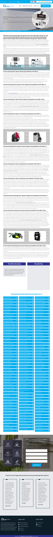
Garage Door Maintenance (24, 331)
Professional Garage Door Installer (40, 372)
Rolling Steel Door (38, 392)
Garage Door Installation (23, 305)
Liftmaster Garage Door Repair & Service (41, 343)
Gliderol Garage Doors (38, 331)
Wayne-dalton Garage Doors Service (41, 421)
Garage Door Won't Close (39, 308)
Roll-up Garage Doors (38, 383)
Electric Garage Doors (7, 340)
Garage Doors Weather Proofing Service (41, 317)
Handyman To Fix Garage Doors (40, 337)
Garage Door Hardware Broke (8, 430)
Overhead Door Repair (38, 360)
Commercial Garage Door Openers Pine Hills (13, 31)
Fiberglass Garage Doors (8, 349)
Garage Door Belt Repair (7, 363)
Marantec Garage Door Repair (40, 349)
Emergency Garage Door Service (9, 343)
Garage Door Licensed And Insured (25, 323)
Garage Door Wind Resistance (40, 305)
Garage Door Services (27, 5)
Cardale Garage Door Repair (8, 320)
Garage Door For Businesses (8, 404)
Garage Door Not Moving (23, 343)
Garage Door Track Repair (24, 428)
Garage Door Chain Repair (8, 375)
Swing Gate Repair (38, 415)
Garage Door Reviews (23, 386)
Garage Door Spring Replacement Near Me (26, 408)
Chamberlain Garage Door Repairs (9, 323)
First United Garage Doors (8, 352)
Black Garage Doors (7, 311)
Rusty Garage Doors (38, 398)
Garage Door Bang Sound (8, 357)
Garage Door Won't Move (39, 311)
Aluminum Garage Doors (7, 297)
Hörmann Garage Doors (39, 340)
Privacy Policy (22, 529)
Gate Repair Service (38, 323)
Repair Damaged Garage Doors (40, 375)
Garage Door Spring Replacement (25, 405)
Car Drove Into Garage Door (8, 317)
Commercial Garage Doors (8, 331)
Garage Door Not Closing (23, 340)
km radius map (38, 277)
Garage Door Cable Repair (8, 369)
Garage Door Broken (7, 366)
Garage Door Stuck (23, 414)
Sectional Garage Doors (39, 404)
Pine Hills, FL (4, 1)
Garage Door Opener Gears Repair (25, 352)
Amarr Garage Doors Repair (8, 300)
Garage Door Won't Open (39, 314)
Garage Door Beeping (7, 360)
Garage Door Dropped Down (8, 383)
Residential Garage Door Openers (40, 378)
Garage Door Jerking (23, 320)
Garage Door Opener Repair (24, 357)
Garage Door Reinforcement (24, 375)
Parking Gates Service (38, 369)
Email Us (20, 1)
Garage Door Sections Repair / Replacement (24, 390)
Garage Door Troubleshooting (40, 297)
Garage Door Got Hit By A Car (8, 421)
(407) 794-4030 (46, 5)
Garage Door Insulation (23, 311)
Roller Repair (37, 386)
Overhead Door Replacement (40, 363)
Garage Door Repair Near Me (24, 383)
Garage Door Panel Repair (24, 366)
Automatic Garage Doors (8, 305)
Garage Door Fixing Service (8, 401)
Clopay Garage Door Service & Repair (9, 326)
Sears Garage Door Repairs (39, 401)
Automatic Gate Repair (7, 308)
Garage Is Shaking (38, 320)
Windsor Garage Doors (38, 424)
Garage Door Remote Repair (24, 378)
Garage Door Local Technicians (25, 326)
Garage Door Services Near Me (24, 399)
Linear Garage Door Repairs (39, 346)
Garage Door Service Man (24, 396)
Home (20, 5)
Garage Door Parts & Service (24, 369)
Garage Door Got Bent (7, 418)
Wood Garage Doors (38, 427)
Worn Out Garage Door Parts (39, 430)
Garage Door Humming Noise (8, 427)
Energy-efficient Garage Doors (9, 346)
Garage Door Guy (6, 424)
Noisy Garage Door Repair (24, 334)
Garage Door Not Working (24, 346)
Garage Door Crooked (7, 378)
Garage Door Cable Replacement (9, 372)
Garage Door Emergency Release (9, 386)
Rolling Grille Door (38, 389)
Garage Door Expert (7, 395)
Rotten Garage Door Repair (39, 395)
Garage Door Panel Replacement (25, 363)
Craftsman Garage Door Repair (9, 334)
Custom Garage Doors (7, 337)
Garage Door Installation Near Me (25, 308)
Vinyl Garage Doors (38, 418)
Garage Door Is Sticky (23, 314)
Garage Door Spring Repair (24, 402)
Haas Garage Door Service (39, 334)
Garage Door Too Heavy (23, 422)
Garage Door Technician (23, 417)
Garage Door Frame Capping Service (9, 412)
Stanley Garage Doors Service (40, 409)
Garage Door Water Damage (39, 300)
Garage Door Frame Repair (8, 415)
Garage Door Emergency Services (9, 389)
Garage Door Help (22, 300)
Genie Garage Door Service (39, 326)
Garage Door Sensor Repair (24, 393)
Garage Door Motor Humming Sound (25, 337)
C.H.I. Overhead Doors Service (8, 314)
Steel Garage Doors (38, 412)
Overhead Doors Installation (39, 366)
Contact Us (36, 5)
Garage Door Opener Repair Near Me (25, 360)
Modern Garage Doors (38, 352)
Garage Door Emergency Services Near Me (10, 392)
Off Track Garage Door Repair (40, 357)
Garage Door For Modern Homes (9, 409)
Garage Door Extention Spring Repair (9, 398)
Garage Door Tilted (23, 419)
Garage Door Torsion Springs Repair (25, 425)
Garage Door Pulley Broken (24, 372)
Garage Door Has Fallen (23, 297)
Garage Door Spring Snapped (24, 411)
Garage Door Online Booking (24, 349)
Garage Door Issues (23, 317)
